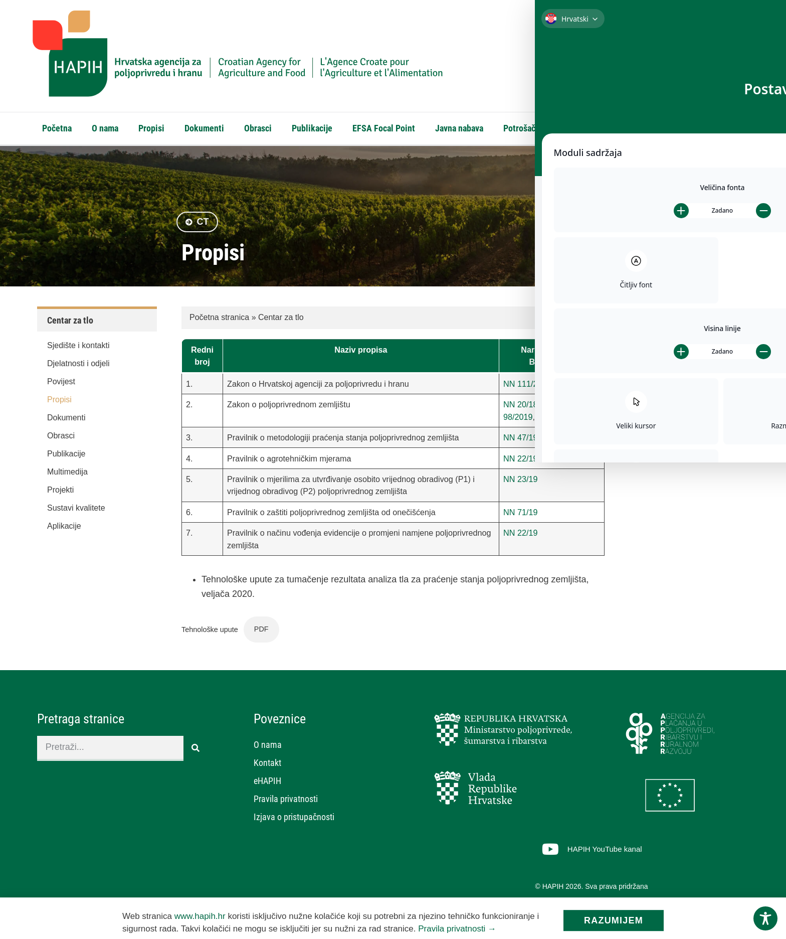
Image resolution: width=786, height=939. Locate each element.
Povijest (61, 384)
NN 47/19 (520, 439)
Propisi (151, 128)
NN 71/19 (520, 514)
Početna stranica (219, 320)
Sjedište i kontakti (78, 348)
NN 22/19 (520, 460)
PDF (261, 632)
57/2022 (552, 419)
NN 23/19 (520, 481)
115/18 (554, 406)
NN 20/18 (520, 406)
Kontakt (599, 128)
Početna (57, 128)
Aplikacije (64, 528)
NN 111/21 (522, 386)
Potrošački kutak (534, 128)
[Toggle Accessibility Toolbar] (765, 918)
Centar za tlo (281, 320)
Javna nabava (459, 128)
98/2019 (518, 419)
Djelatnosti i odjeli (78, 366)
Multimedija (67, 474)
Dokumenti (204, 128)
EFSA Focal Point (383, 128)
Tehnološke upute (209, 632)
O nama (105, 128)
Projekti (60, 492)
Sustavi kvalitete (76, 510)
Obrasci (258, 128)
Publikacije (312, 128)
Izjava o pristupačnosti (294, 819)
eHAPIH (648, 128)
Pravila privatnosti (286, 801)
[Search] (741, 84)
